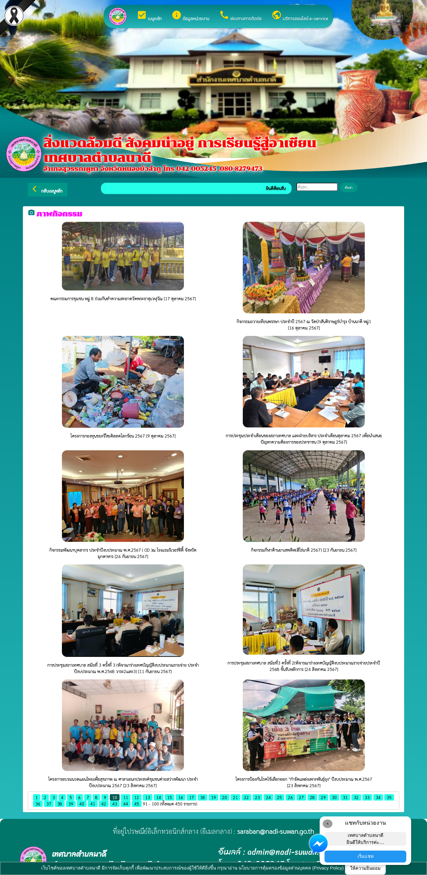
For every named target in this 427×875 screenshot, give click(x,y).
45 (136, 803)
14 (158, 797)
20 (224, 797)
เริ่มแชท (365, 856)
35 (389, 797)
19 (213, 797)
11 (125, 797)
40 (81, 803)
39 (70, 803)
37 (48, 803)
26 (290, 797)
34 (378, 797)
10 (114, 797)
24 (268, 797)
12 (136, 797)
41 (92, 803)
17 (191, 797)
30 (334, 797)
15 (169, 797)
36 (37, 803)
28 (312, 797)
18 (202, 797)
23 (257, 797)
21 (235, 797)
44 (125, 803)
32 (356, 797)
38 (59, 803)
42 (103, 803)
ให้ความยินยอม (365, 868)
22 (246, 797)
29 (323, 797)
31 (345, 797)
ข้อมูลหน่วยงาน (190, 16)
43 (114, 803)
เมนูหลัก (149, 16)
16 (180, 797)
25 (279, 797)
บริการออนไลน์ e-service (299, 16)
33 (367, 797)
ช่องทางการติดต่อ (240, 16)
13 (147, 797)
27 (301, 797)
